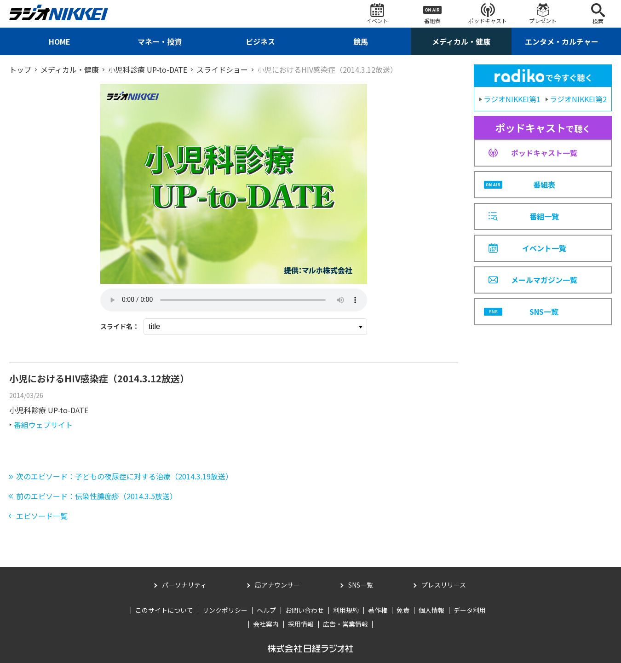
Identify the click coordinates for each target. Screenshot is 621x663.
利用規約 (346, 610)
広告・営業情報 (345, 623)
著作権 (377, 610)
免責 (403, 610)
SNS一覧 (360, 584)
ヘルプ (266, 610)
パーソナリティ (184, 584)
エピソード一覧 (42, 516)
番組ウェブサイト (43, 425)
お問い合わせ (304, 610)
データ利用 (470, 610)
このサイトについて (164, 610)
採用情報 (301, 623)
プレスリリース (443, 584)
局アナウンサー (277, 584)
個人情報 (431, 610)
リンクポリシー (224, 610)
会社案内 (266, 623)
